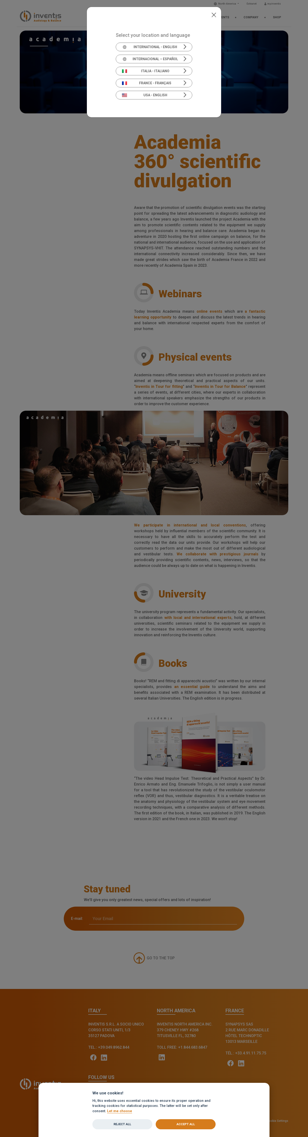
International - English (149, 47)
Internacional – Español (150, 59)
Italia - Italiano (146, 71)
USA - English (144, 95)
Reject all (122, 1124)
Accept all (185, 1124)
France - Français (147, 83)
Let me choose (119, 1111)
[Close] (214, 14)
